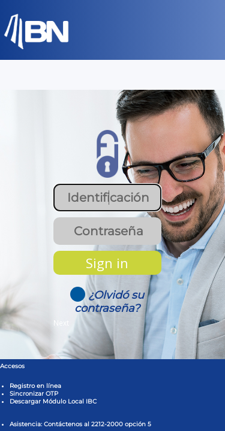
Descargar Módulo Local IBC (53, 401)
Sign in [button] (107, 263)
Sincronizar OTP (34, 393)
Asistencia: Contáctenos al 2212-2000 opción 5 (80, 424)
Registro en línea (35, 386)
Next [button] (61, 322)
